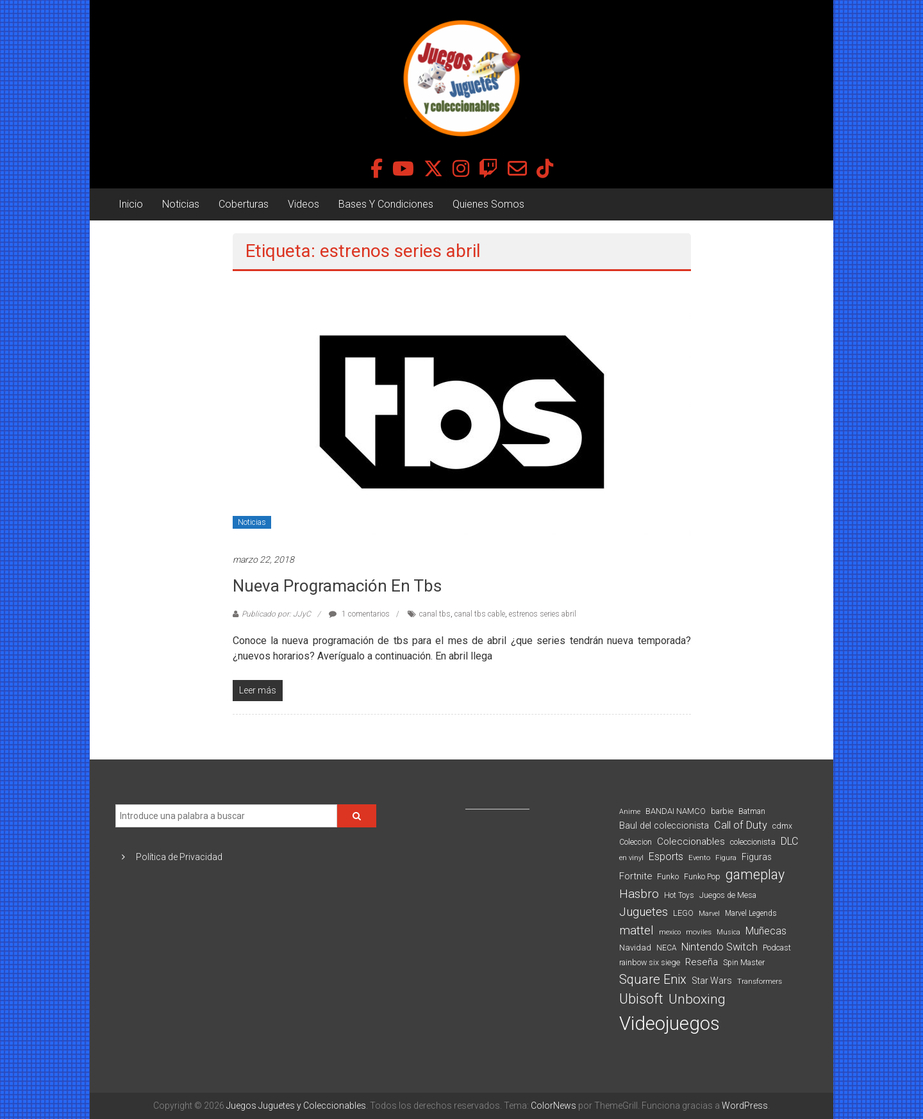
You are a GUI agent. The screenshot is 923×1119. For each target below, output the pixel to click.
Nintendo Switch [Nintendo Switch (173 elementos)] (719, 947)
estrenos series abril (542, 613)
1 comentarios (359, 613)
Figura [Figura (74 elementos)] (725, 857)
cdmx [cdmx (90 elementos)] (782, 826)
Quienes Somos (488, 204)
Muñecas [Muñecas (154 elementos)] (765, 931)
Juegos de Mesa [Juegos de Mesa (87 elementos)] (727, 895)
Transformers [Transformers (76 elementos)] (759, 981)
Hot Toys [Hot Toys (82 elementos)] (679, 895)
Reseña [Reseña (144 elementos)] (701, 962)
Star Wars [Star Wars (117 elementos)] (712, 980)
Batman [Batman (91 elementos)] (751, 811)
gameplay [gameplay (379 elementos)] (755, 874)
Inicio (131, 204)
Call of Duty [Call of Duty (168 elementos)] (740, 825)
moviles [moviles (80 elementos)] (698, 931)
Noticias (180, 204)
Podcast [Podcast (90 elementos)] (777, 947)
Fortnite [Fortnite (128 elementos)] (635, 876)
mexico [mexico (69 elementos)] (670, 932)
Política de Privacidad (179, 857)
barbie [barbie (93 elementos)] (722, 811)
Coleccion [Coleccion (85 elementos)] (635, 842)
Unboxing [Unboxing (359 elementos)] (697, 999)
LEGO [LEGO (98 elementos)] (683, 913)
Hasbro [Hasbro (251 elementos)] (639, 894)
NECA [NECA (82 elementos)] (666, 947)
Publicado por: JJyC (276, 613)
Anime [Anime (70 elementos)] (629, 812)
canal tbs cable (479, 613)
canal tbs (435, 613)
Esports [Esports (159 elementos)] (666, 856)
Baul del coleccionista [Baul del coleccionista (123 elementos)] (664, 825)
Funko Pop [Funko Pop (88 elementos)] (702, 876)
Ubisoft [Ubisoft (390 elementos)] (641, 999)
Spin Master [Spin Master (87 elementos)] (744, 962)
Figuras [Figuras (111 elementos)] (757, 857)
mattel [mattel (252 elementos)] (636, 931)
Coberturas (244, 204)
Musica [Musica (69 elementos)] (728, 932)
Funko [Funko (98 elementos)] (668, 876)
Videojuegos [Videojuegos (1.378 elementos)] (669, 1023)
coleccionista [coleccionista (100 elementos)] (753, 842)
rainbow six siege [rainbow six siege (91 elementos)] (649, 962)
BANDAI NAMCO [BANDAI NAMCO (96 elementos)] (675, 811)
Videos (303, 204)
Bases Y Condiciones (385, 204)
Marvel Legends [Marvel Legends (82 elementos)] (751, 913)
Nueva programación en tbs (337, 585)
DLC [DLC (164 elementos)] (789, 841)
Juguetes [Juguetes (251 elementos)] (643, 912)
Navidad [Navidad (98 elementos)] (635, 947)
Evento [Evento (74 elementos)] (699, 857)
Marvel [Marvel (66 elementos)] (709, 913)
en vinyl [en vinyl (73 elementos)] (631, 858)
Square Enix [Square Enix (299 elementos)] (652, 979)
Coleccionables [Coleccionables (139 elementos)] (691, 841)
